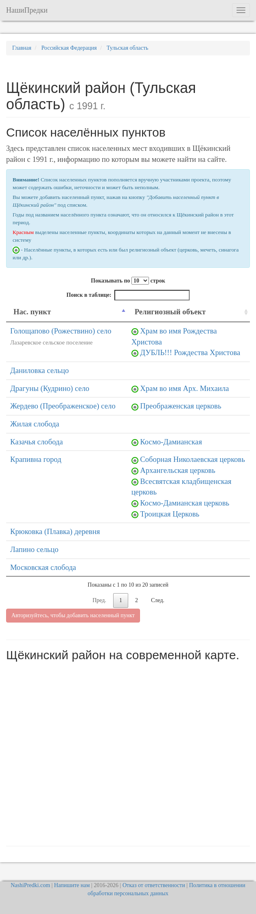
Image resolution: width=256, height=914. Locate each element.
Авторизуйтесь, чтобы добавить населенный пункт (73, 615)
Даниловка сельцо (39, 370)
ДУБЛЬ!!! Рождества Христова (190, 352)
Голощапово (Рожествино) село (60, 331)
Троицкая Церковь (169, 514)
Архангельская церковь (177, 470)
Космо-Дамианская (171, 441)
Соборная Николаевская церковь (192, 459)
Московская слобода (43, 567)
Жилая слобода (34, 423)
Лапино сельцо (34, 549)
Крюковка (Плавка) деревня (55, 531)
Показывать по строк (128, 281)
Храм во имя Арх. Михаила (184, 388)
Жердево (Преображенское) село (63, 406)
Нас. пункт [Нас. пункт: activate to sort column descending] (32, 311)
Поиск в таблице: (127, 295)
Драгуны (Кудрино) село (49, 388)
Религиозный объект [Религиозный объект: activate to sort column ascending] (170, 311)
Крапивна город (35, 459)
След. (157, 600)
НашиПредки (27, 10)
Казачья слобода (36, 441)
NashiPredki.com (30, 885)
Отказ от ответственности (154, 885)
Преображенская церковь (180, 406)
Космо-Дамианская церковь (184, 503)
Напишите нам (72, 885)
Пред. (99, 600)
